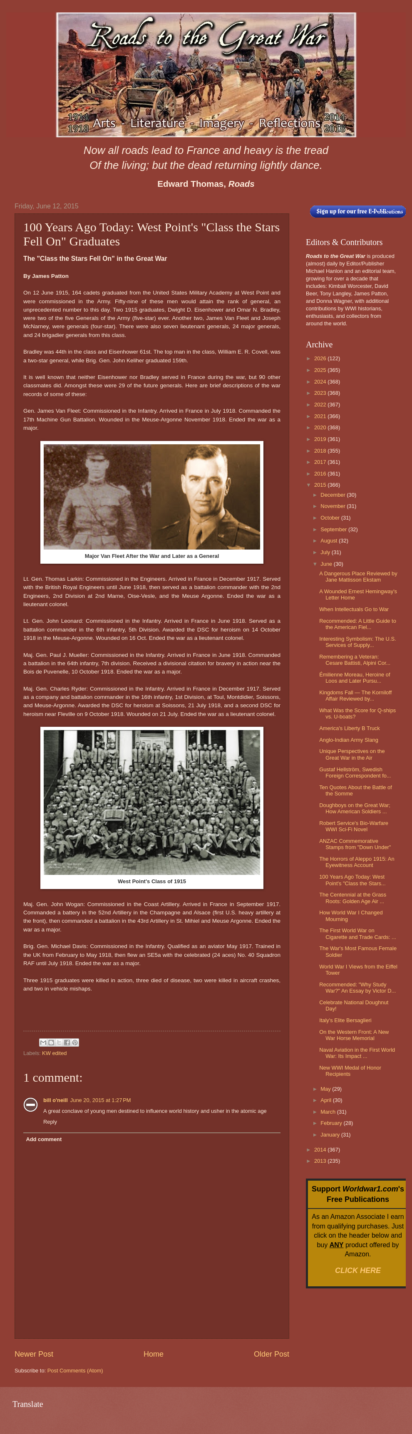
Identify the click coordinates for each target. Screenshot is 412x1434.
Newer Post (34, 1354)
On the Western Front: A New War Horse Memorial (354, 1035)
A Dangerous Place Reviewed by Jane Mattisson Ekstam (358, 576)
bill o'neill (55, 1100)
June (327, 564)
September (334, 529)
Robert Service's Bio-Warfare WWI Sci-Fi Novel (353, 826)
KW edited (54, 1053)
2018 (321, 451)
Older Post (271, 1354)
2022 (321, 404)
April (326, 1100)
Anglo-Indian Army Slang (348, 740)
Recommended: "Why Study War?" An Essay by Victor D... (357, 987)
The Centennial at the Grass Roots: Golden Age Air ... (352, 898)
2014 (321, 1150)
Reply (50, 1122)
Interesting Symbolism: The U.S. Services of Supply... (357, 642)
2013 (321, 1161)
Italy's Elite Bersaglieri (345, 1020)
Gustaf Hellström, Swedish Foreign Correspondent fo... (355, 772)
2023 (321, 393)
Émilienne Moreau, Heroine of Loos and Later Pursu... (354, 677)
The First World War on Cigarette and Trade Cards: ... (357, 933)
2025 (321, 370)
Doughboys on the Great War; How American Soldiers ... (354, 808)
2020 (321, 427)
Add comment (44, 1139)
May (326, 1089)
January (330, 1135)
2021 (321, 416)
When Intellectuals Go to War (354, 609)
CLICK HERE (358, 1270)
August (329, 540)
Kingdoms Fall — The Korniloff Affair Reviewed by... (355, 695)
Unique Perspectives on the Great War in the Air (352, 754)
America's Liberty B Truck (349, 728)
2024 (321, 382)
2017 (321, 462)
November (333, 506)
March (328, 1112)
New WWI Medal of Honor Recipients (350, 1071)
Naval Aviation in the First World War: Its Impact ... (357, 1053)
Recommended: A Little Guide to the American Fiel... (357, 624)
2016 (321, 474)
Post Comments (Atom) (75, 1370)
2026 (321, 358)
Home (154, 1354)
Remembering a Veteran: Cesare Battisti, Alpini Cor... (354, 660)
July (325, 552)
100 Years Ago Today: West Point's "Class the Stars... (352, 880)
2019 (321, 439)
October (330, 518)
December (333, 495)
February (331, 1123)
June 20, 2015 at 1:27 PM (100, 1100)
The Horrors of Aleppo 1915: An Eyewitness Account (356, 862)
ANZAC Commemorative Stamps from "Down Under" (355, 844)
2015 (321, 485)
